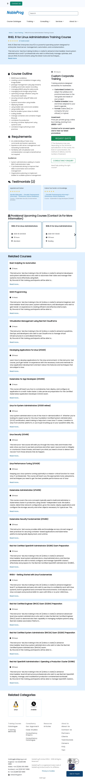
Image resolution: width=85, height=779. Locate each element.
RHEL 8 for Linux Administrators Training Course (39, 33)
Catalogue (13, 726)
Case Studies (32, 730)
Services (59, 21)
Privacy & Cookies (48, 771)
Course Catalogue (14, 21)
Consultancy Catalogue (32, 739)
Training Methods (12, 731)
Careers (65, 743)
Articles (47, 726)
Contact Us (16, 3)
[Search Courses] (53, 13)
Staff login (42, 778)
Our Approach (32, 726)
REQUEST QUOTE (63, 138)
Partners (66, 733)
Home (10, 33)
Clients (65, 736)
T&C (63, 750)
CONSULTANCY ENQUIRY (63, 160)
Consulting (44, 21)
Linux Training (19, 33)
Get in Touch (75, 774)
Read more (12, 58)
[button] (74, 234)
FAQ (63, 746)
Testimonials (67, 740)
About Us (73, 21)
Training (30, 21)
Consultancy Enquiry (32, 734)
